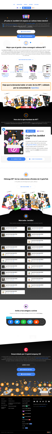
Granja (25, 4)
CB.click (23, 421)
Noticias (36, 4)
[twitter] (20, 8)
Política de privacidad (12, 406)
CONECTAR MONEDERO (26, 37)
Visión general (3, 400)
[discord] (17, 8)
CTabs (23, 427)
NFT (14, 4)
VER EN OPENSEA (26, 32)
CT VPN (23, 425)
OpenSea (35, 88)
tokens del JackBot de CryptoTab (5, 75)
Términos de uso (11, 400)
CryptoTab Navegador (26, 400)
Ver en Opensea (4, 405)
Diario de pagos (11, 408)
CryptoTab (26, 408)
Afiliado (31, 4)
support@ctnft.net (42, 406)
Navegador (19, 4)
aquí (46, 404)
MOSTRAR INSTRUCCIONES (26, 59)
